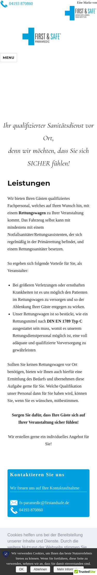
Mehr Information (68, 569)
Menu (8, 57)
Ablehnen (40, 569)
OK (21, 569)
